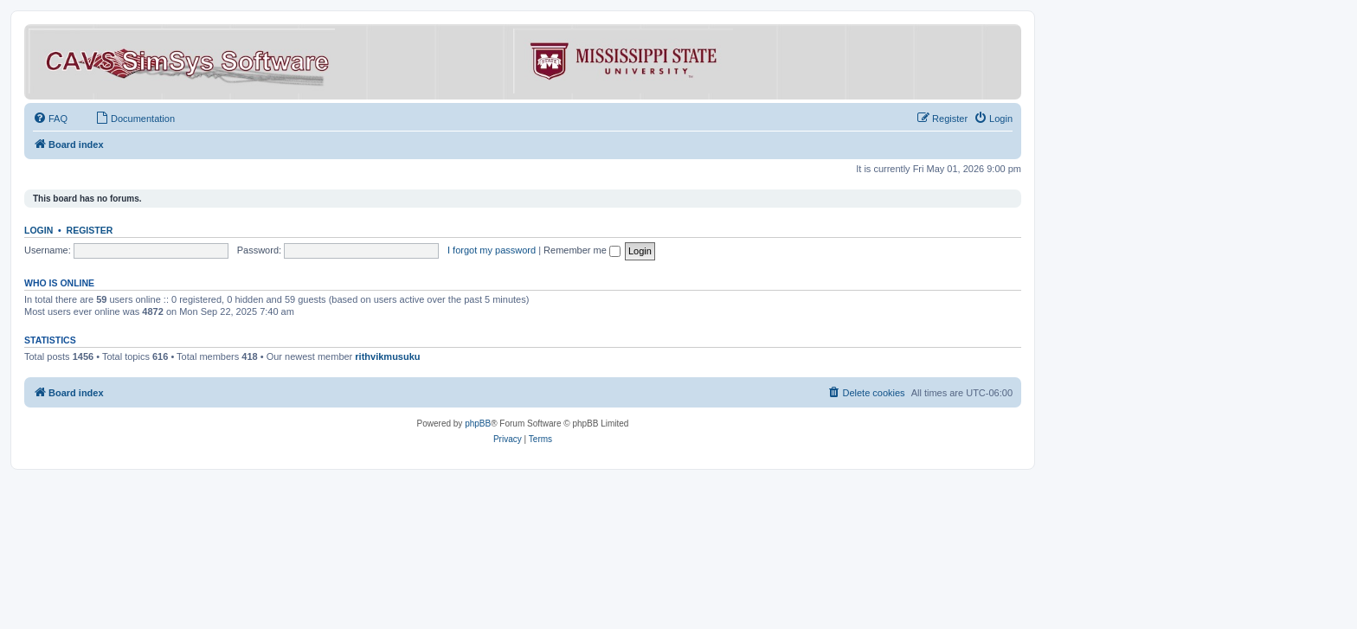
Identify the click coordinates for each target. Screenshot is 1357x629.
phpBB (478, 423)
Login (38, 230)
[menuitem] (50, 118)
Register (90, 230)
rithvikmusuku (387, 356)
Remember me (582, 250)
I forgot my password (491, 250)
